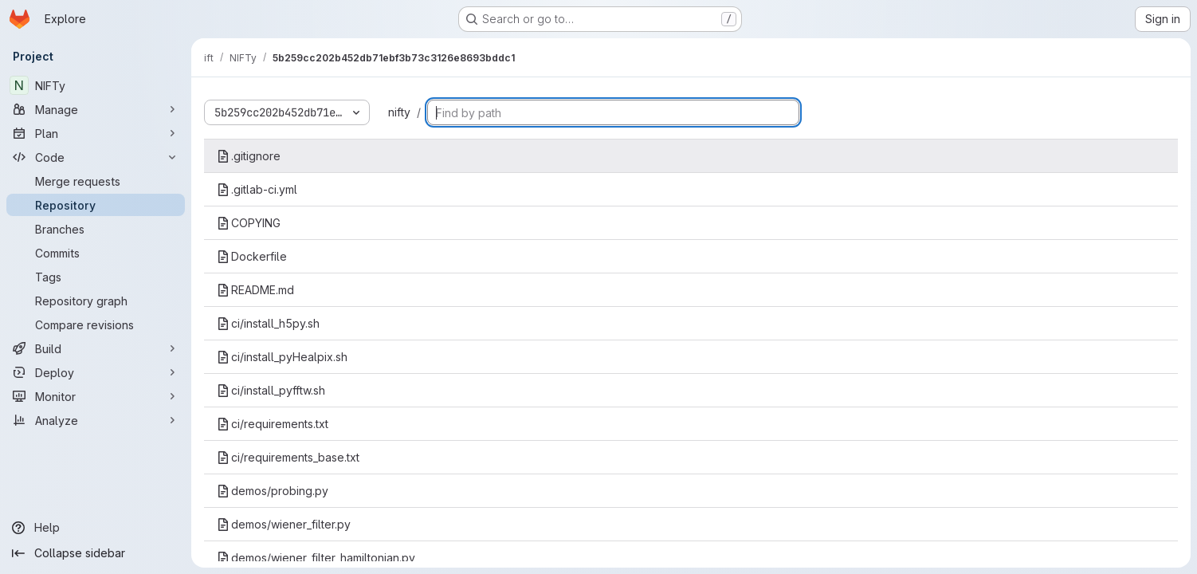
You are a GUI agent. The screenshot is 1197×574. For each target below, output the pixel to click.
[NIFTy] (95, 85)
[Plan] (95, 133)
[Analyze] (95, 420)
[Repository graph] (95, 300)
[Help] (95, 528)
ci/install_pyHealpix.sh (282, 357)
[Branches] (95, 229)
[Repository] (95, 205)
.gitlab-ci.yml (257, 189)
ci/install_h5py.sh (268, 323)
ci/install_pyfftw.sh (271, 390)
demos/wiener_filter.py (284, 524)
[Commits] (95, 253)
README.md (255, 290)
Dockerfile (252, 256)
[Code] (95, 157)
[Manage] (95, 109)
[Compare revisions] (95, 324)
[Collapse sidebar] (95, 553)
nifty (399, 112)
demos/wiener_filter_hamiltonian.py (316, 557)
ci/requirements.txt (272, 424)
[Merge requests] (95, 181)
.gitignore (249, 156)
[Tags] (95, 276)
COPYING (249, 223)
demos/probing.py (272, 490)
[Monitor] (95, 396)
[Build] (95, 348)
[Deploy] (95, 372)
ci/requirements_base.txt (288, 457)
